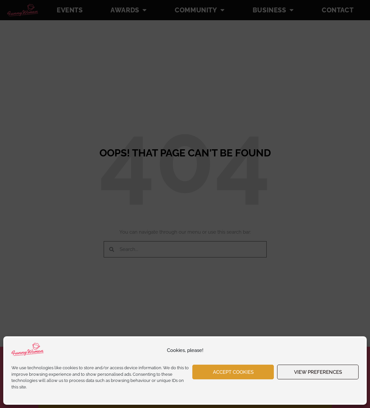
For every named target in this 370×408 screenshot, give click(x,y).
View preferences (318, 372)
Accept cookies (233, 372)
